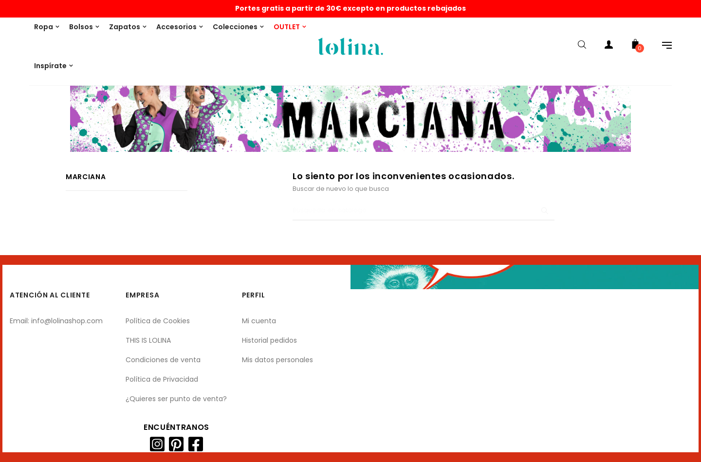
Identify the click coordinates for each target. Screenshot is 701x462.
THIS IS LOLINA (148, 340)
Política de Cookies (158, 321)
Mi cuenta (259, 321)
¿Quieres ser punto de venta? (176, 399)
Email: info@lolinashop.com (56, 321)
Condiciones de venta (163, 360)
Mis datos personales (277, 360)
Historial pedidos (269, 340)
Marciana (86, 177)
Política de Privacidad (162, 379)
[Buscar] (423, 211)
